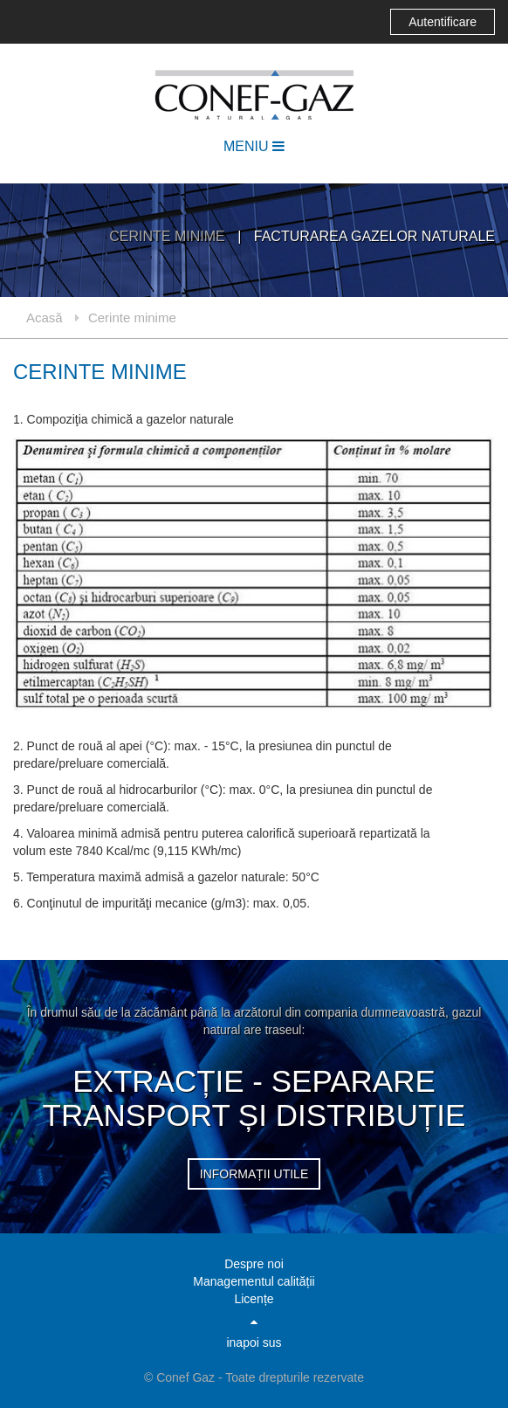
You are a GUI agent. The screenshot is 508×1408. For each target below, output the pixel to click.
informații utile (254, 1174)
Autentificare (442, 22)
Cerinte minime (169, 236)
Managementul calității (253, 1281)
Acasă (44, 317)
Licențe (253, 1299)
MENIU (254, 146)
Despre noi (254, 1264)
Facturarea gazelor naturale (374, 236)
